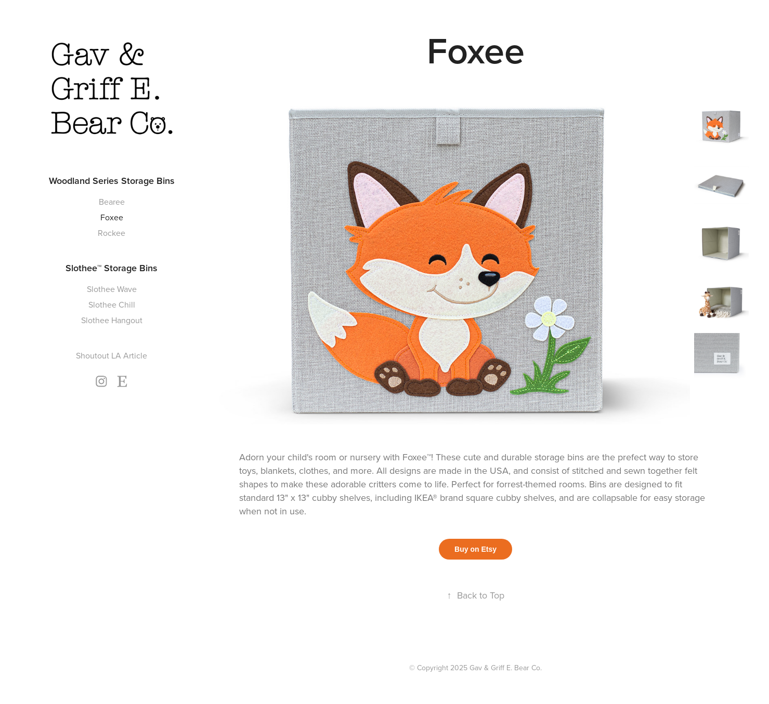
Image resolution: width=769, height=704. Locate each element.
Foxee (111, 217)
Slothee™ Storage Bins (112, 267)
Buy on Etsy (475, 549)
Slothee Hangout (111, 320)
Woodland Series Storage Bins (112, 180)
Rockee (111, 232)
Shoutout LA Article (111, 355)
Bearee (112, 201)
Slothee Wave (112, 289)
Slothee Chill (111, 304)
